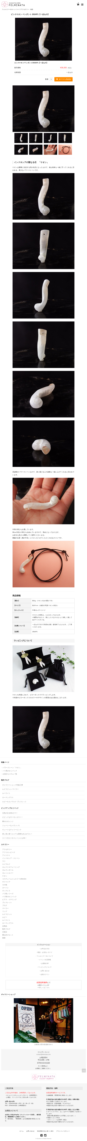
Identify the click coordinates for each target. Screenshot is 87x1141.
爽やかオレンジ (7, 821)
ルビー (4, 917)
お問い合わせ (45, 971)
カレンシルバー (7, 873)
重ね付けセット (7, 935)
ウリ (3, 861)
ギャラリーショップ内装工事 (12, 785)
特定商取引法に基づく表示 (45, 1131)
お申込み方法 (45, 949)
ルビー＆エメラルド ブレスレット (14, 802)
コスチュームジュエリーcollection (14, 879)
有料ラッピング (52, 1120)
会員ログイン (45, 974)
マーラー (5, 908)
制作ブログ (6, 929)
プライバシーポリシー (63, 1131)
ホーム (21, 1131)
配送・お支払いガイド (45, 952)
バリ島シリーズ (7, 894)
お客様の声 (45, 963)
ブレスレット (7, 902)
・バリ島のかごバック (9, 771)
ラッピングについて (45, 967)
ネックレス (6, 891)
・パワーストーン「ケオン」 (11, 767)
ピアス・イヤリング (9, 899)
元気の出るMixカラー (9, 813)
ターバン (5, 888)
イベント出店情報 (45, 960)
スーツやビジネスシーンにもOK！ (14, 838)
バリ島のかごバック (9, 896)
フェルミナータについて (45, 956)
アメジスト (6, 855)
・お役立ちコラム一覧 (9, 774)
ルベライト (6, 793)
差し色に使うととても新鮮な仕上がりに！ (17, 834)
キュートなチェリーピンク (11, 830)
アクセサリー (7, 849)
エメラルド (6, 864)
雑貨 (3, 938)
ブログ (4, 905)
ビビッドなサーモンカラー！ (12, 817)
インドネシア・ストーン (11, 858)
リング (4, 911)
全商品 (4, 926)
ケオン (4, 876)
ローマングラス (7, 797)
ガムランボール (7, 870)
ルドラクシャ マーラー (10, 789)
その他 (4, 885)
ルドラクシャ (7, 914)
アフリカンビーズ (8, 852)
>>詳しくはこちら (43, 987)
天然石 (4, 932)
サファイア (6, 882)
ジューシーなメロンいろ (11, 825)
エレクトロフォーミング (11, 867)
